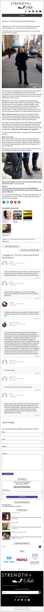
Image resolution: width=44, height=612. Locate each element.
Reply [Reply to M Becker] (38, 373)
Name (4, 432)
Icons (26, 239)
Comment (4, 453)
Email (4, 439)
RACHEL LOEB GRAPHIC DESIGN (22, 609)
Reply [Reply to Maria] (38, 318)
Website (4, 446)
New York (30, 239)
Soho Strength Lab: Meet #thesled (30, 250)
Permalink (13, 265)
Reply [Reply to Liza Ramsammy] (38, 356)
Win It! (34, 239)
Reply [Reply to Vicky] (38, 298)
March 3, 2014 (6, 239)
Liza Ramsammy (15, 322)
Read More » (15, 518)
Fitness (23, 239)
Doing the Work (15, 522)
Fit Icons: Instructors (17, 239)
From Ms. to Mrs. (15, 512)
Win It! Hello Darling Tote (11, 246)
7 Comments (6, 241)
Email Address (6, 490)
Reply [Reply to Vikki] (38, 415)
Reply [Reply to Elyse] (38, 278)
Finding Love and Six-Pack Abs (18, 532)
